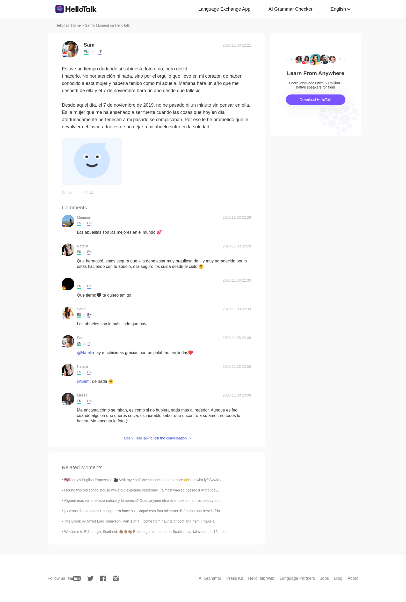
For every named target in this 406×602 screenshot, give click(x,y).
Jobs (324, 578)
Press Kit (234, 578)
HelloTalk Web (261, 578)
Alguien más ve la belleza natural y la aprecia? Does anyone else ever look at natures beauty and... (143, 500)
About (352, 578)
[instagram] (116, 578)
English (338, 9)
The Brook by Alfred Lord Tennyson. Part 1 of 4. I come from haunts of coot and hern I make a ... (141, 521)
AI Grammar (210, 578)
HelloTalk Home (68, 25)
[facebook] (103, 578)
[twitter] (90, 578)
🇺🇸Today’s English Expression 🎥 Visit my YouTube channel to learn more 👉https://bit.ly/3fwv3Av (142, 480)
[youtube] (74, 578)
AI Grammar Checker (291, 9)
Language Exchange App (224, 9)
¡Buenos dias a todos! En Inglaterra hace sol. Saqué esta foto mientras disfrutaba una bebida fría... (143, 511)
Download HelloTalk (316, 100)
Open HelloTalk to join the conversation (155, 438)
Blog (338, 578)
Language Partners (297, 578)
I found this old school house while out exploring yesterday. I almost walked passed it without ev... (142, 490)
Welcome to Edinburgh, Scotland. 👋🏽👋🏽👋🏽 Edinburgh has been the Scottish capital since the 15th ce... (146, 532)
